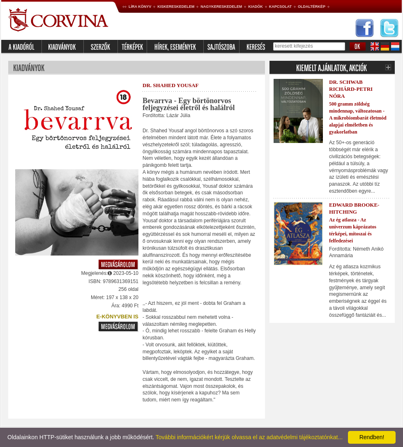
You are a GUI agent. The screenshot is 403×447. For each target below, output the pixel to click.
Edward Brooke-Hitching (354, 208)
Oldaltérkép (311, 7)
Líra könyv (140, 7)
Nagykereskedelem (221, 7)
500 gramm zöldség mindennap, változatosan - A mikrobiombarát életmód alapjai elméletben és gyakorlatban (358, 117)
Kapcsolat (280, 7)
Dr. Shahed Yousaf (170, 85)
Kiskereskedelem (175, 7)
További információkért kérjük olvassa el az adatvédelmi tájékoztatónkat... (249, 437)
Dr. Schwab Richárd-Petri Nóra (351, 89)
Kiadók (255, 7)
